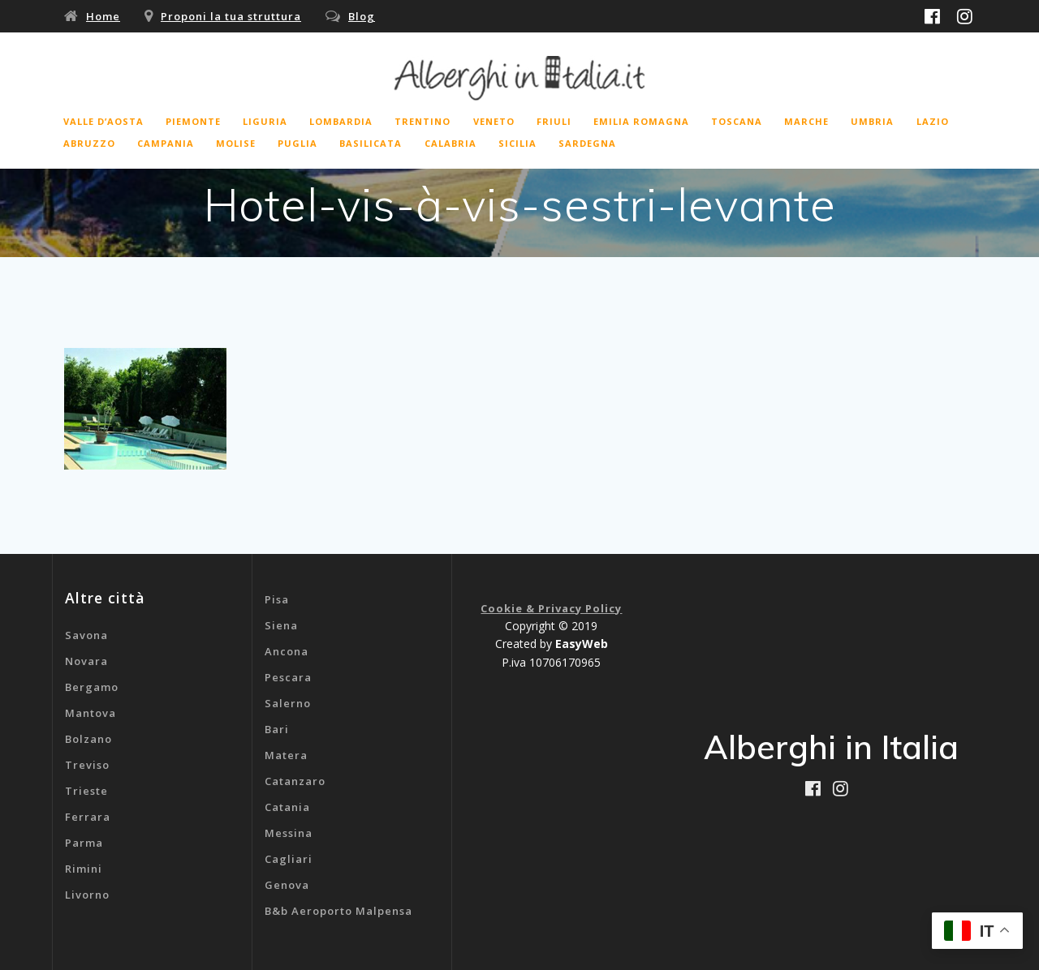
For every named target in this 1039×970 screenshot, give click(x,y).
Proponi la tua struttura (231, 16)
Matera (286, 755)
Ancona (286, 651)
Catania (287, 807)
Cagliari (289, 859)
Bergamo (92, 687)
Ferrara (87, 816)
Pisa (277, 599)
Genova (287, 885)
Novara (86, 661)
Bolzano (88, 739)
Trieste (86, 790)
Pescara (288, 677)
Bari (277, 729)
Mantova (90, 713)
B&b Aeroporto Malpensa (338, 910)
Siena (281, 625)
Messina (289, 833)
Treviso (87, 765)
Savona (86, 635)
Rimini (83, 868)
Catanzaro (295, 781)
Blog (361, 16)
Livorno (87, 894)
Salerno (288, 703)
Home (103, 16)
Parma (84, 842)
